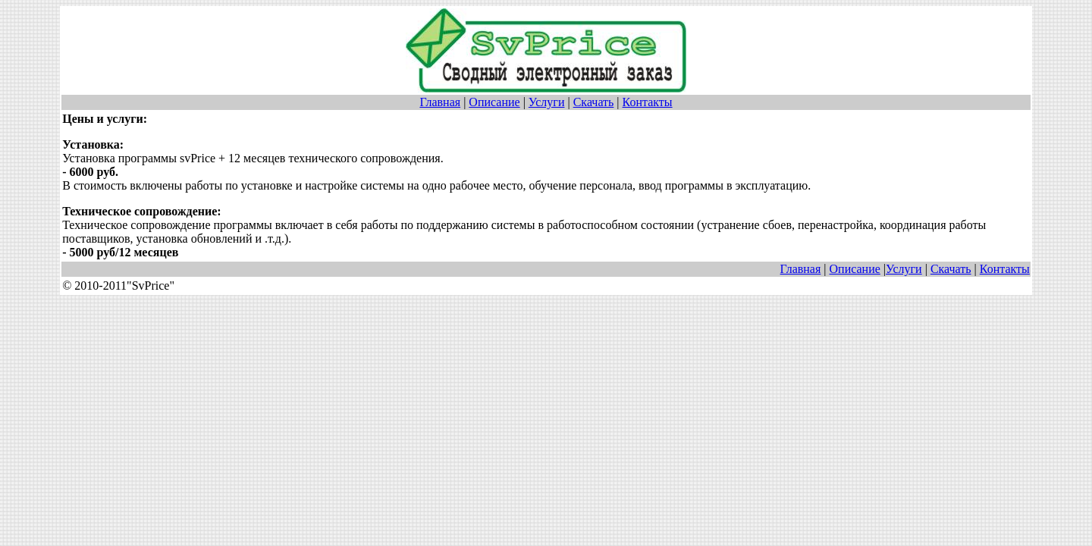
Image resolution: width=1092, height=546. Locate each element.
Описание (494, 102)
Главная (439, 102)
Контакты (648, 102)
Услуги (547, 102)
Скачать (593, 102)
